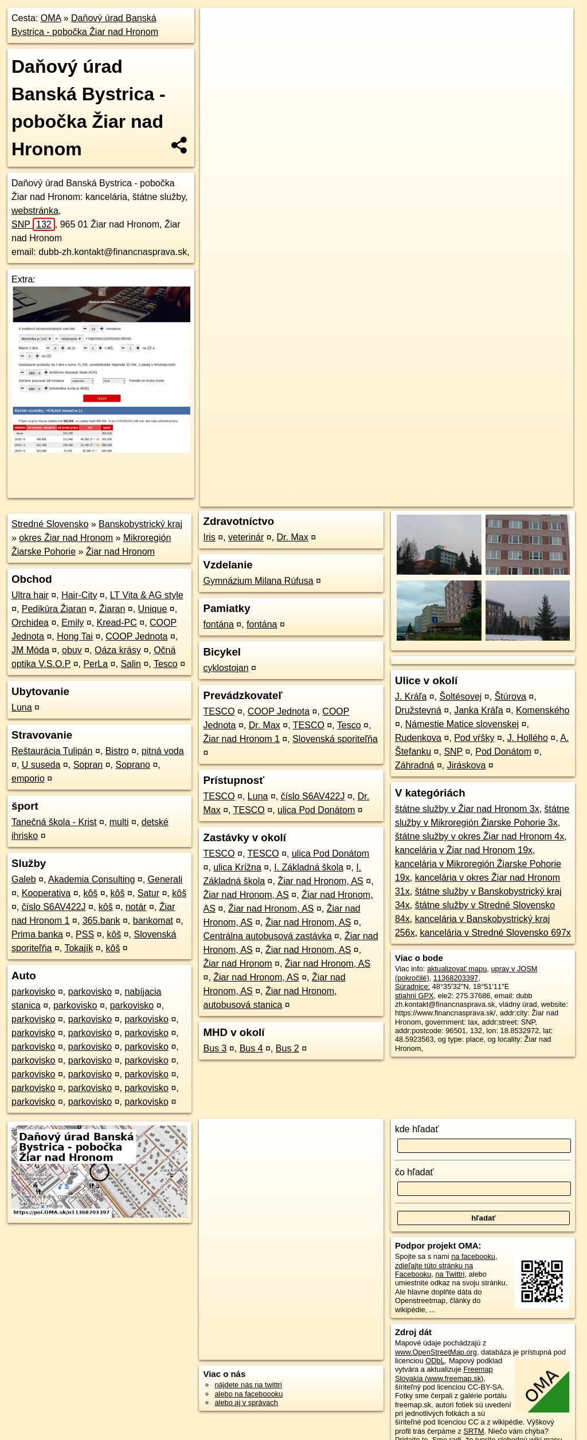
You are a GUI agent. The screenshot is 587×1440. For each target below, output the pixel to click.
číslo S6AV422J (54, 907)
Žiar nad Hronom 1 (241, 739)
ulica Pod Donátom (316, 810)
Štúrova (510, 696)
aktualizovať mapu (457, 968)
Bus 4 (251, 1048)
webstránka (34, 210)
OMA (51, 18)
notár (136, 907)
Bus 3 (214, 1048)
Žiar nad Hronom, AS (320, 881)
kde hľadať (417, 1129)
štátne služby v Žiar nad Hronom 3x (467, 809)
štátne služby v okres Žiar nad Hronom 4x (479, 836)
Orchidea (30, 622)
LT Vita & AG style (146, 595)
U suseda (41, 765)
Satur (148, 893)
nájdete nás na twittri (247, 1384)
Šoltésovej (461, 696)
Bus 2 (287, 1048)
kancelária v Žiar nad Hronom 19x (464, 850)
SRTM (473, 1431)
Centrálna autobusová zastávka (267, 936)
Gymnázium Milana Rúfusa (258, 581)
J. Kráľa (410, 696)
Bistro (117, 751)
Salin (130, 664)
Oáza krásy (118, 650)
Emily (72, 622)
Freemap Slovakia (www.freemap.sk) (444, 1373)
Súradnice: (412, 986)
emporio (28, 778)
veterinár (246, 537)
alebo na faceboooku (248, 1394)
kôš (90, 893)
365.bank (101, 920)
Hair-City (79, 595)
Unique (152, 609)
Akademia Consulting (91, 879)
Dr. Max (292, 537)
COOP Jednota (136, 636)
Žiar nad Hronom (120, 551)
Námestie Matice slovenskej (462, 724)
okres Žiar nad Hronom (66, 538)
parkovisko (33, 991)
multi (119, 822)
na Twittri (449, 1274)
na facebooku (473, 1256)
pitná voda (163, 751)
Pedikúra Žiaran (54, 609)
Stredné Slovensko (49, 524)
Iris (209, 537)
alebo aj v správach (245, 1402)
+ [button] (220, 27)
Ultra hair (30, 595)
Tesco (166, 664)
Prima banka (37, 934)
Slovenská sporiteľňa (335, 739)
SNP (33, 224)
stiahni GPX (414, 995)
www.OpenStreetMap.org (436, 1352)
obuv (72, 650)
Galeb (23, 879)
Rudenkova (418, 738)
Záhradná (415, 765)
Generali (165, 879)
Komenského (542, 710)
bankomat (153, 920)
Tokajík (78, 948)
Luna (21, 707)
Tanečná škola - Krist (54, 822)
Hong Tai (75, 636)
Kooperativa (46, 893)
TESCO (218, 711)
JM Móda (30, 650)
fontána (218, 624)
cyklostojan (225, 668)
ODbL (434, 1360)
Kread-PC (117, 622)
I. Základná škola (308, 867)
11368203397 (455, 978)
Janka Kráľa (478, 710)
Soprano (132, 765)
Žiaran (112, 609)
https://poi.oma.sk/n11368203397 (519, 410)
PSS (85, 934)
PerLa (95, 664)
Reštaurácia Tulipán (51, 751)
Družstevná (418, 710)
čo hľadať (414, 1172)
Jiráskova (466, 765)
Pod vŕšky (474, 738)
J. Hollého (527, 738)
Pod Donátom (503, 751)
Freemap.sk (431, 410)
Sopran (88, 765)
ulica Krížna (237, 867)
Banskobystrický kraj (140, 524)
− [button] (220, 44)
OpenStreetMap (372, 410)
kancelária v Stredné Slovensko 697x (495, 932)
